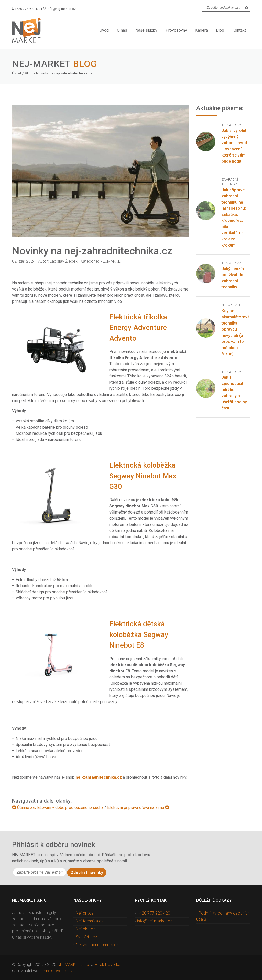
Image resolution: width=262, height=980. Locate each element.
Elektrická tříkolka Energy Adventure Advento (138, 327)
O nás (122, 30)
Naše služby (146, 30)
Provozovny (176, 30)
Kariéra (201, 30)
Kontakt (239, 30)
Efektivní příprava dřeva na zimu (138, 807)
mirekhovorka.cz (57, 970)
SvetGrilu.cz (86, 936)
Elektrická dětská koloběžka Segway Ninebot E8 (138, 634)
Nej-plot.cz (85, 929)
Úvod (104, 30)
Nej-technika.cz (89, 921)
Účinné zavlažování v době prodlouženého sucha (57, 807)
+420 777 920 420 (26, 9)
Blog (220, 30)
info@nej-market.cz (59, 9)
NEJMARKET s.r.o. (73, 964)
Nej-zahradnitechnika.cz (97, 944)
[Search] (247, 8)
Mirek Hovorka (107, 964)
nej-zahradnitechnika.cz (98, 777)
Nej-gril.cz (84, 913)
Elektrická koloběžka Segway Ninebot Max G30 (142, 476)
